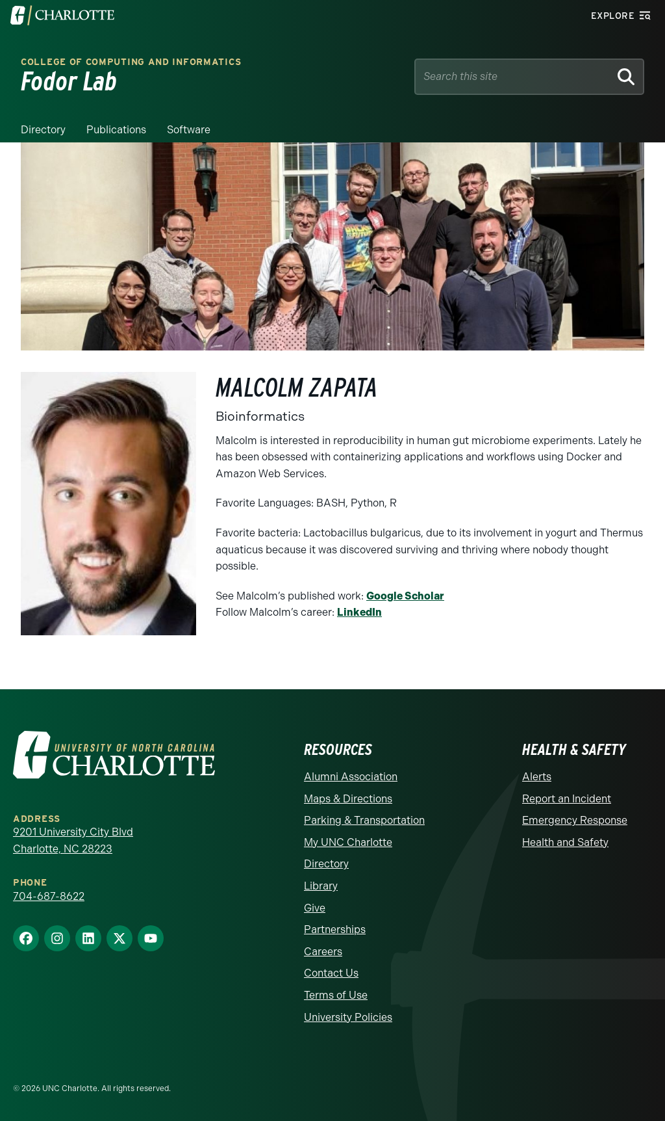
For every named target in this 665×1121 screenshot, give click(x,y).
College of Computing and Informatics (131, 62)
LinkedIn (359, 612)
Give (314, 908)
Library (321, 886)
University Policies (348, 1017)
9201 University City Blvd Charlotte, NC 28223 (73, 840)
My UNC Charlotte (348, 842)
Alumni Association (350, 777)
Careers (323, 951)
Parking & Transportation (364, 820)
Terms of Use (336, 995)
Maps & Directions (348, 799)
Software (188, 130)
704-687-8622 (48, 896)
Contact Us (331, 973)
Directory (43, 130)
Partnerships (335, 929)
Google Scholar (405, 596)
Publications (116, 130)
